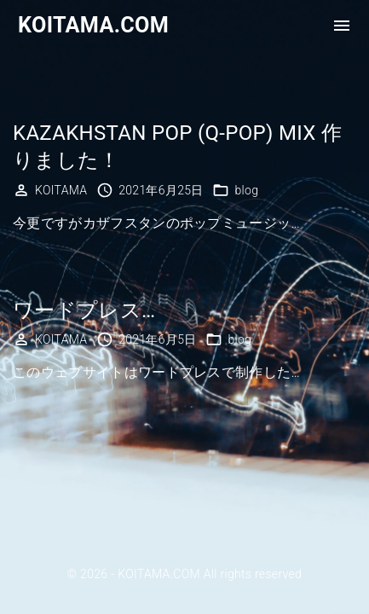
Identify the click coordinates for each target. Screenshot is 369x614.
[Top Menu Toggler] (341, 25)
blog (246, 190)
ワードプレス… (84, 310)
